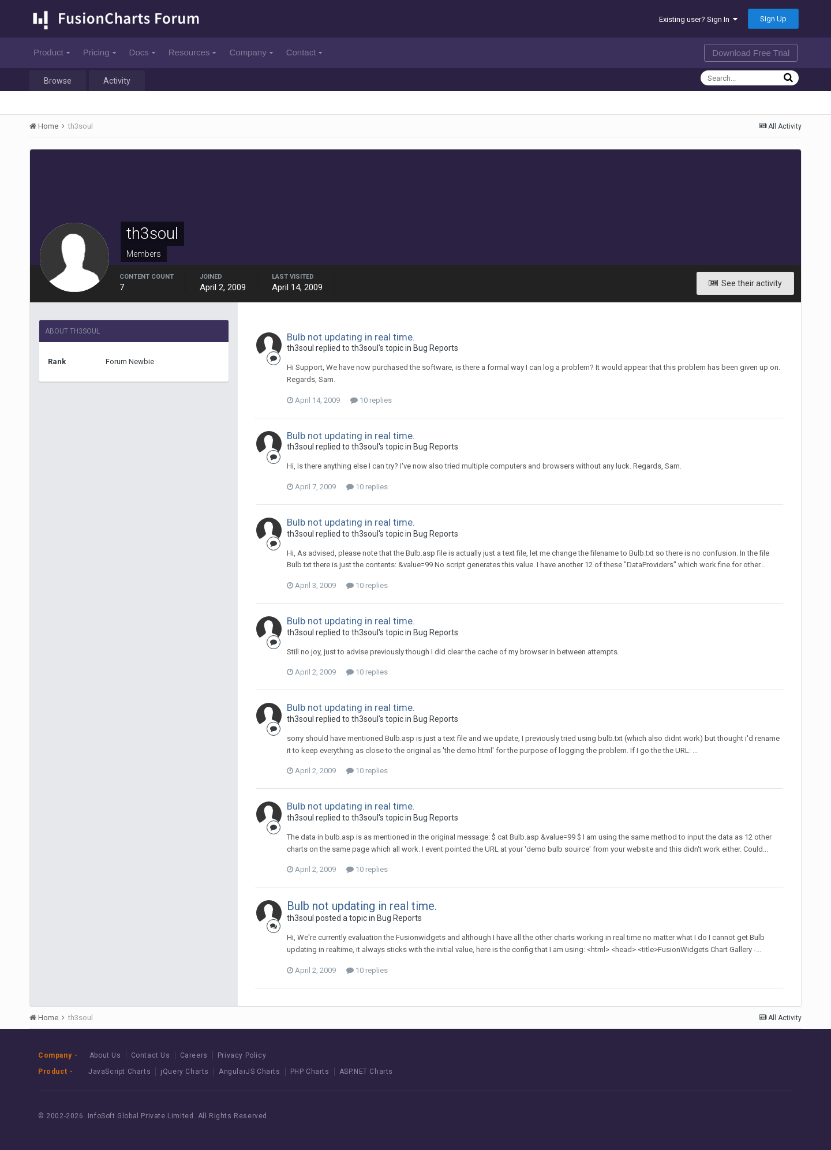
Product (51, 52)
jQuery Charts (184, 1071)
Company (250, 52)
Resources (192, 52)
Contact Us (150, 1055)
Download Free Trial (750, 53)
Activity (116, 80)
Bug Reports (435, 348)
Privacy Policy (242, 1055)
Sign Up (773, 18)
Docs (142, 52)
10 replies (371, 400)
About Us (105, 1055)
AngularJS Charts (249, 1071)
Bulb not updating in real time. (351, 337)
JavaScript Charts (119, 1071)
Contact (304, 52)
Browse (58, 80)
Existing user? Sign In (698, 19)
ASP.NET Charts (366, 1071)
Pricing (99, 52)
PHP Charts (310, 1071)
